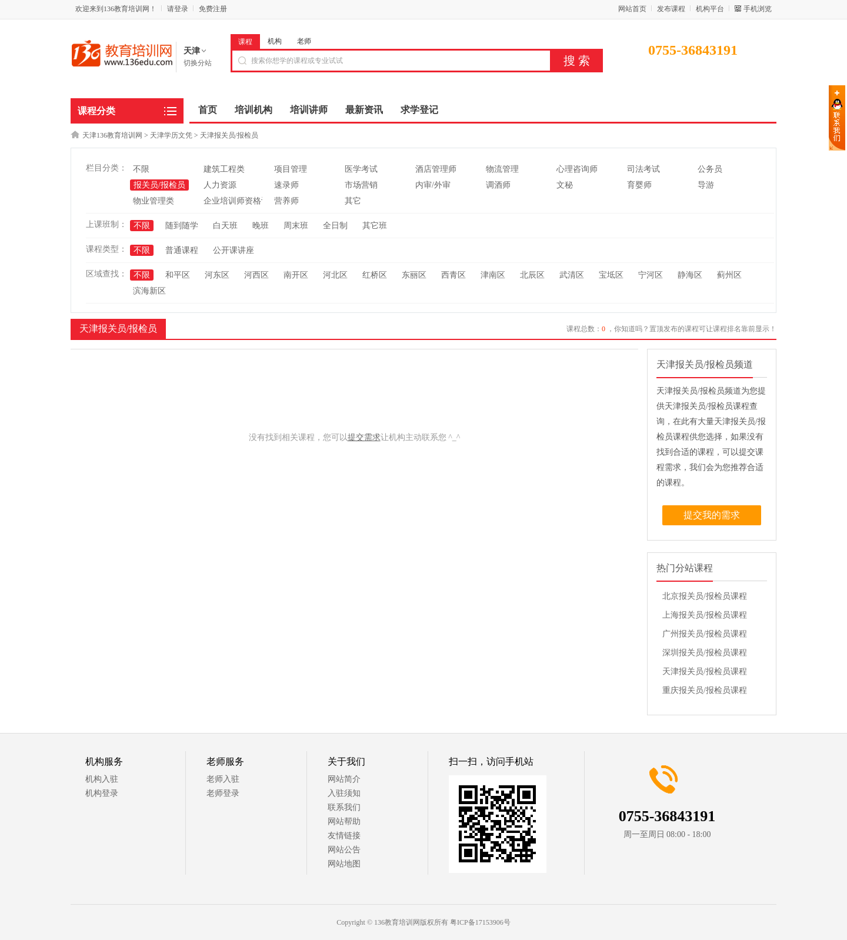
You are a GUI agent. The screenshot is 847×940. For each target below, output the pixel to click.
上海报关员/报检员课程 (704, 615)
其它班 (374, 225)
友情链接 (344, 835)
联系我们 (344, 807)
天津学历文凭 (171, 135)
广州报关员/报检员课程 (704, 633)
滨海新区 (149, 290)
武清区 (571, 275)
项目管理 (290, 169)
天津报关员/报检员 (229, 135)
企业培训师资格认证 (241, 200)
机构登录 (101, 793)
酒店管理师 (435, 169)
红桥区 (374, 275)
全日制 (335, 225)
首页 (207, 110)
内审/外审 (433, 185)
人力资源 (220, 185)
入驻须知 (344, 793)
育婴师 (639, 185)
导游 (706, 185)
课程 (245, 42)
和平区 (177, 275)
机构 (275, 41)
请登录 (177, 9)
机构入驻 (101, 779)
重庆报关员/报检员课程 (704, 690)
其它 (353, 200)
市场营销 (361, 185)
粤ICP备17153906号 (480, 922)
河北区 (335, 275)
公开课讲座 (233, 250)
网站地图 (344, 863)
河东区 (217, 275)
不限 (141, 169)
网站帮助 (344, 821)
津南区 (493, 275)
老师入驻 (222, 779)
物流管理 (502, 169)
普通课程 (181, 250)
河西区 (256, 275)
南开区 (296, 275)
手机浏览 (757, 9)
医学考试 (361, 169)
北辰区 (532, 275)
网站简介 (344, 779)
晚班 (260, 225)
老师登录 (222, 793)
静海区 (690, 275)
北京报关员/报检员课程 (704, 596)
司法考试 (643, 169)
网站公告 (344, 849)
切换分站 (198, 63)
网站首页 (632, 9)
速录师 (286, 185)
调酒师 (498, 185)
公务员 (710, 169)
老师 (304, 41)
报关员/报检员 (159, 185)
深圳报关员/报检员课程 (704, 652)
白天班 (225, 225)
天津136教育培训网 (112, 135)
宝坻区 (611, 275)
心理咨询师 (577, 169)
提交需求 (364, 437)
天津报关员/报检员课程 (704, 671)
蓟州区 (729, 275)
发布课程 (671, 9)
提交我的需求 (711, 515)
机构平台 (710, 9)
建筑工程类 (224, 169)
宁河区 (650, 275)
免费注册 (213, 9)
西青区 (453, 275)
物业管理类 (153, 200)
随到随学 (181, 225)
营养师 (286, 200)
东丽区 (414, 275)
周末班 (296, 225)
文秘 (564, 185)
